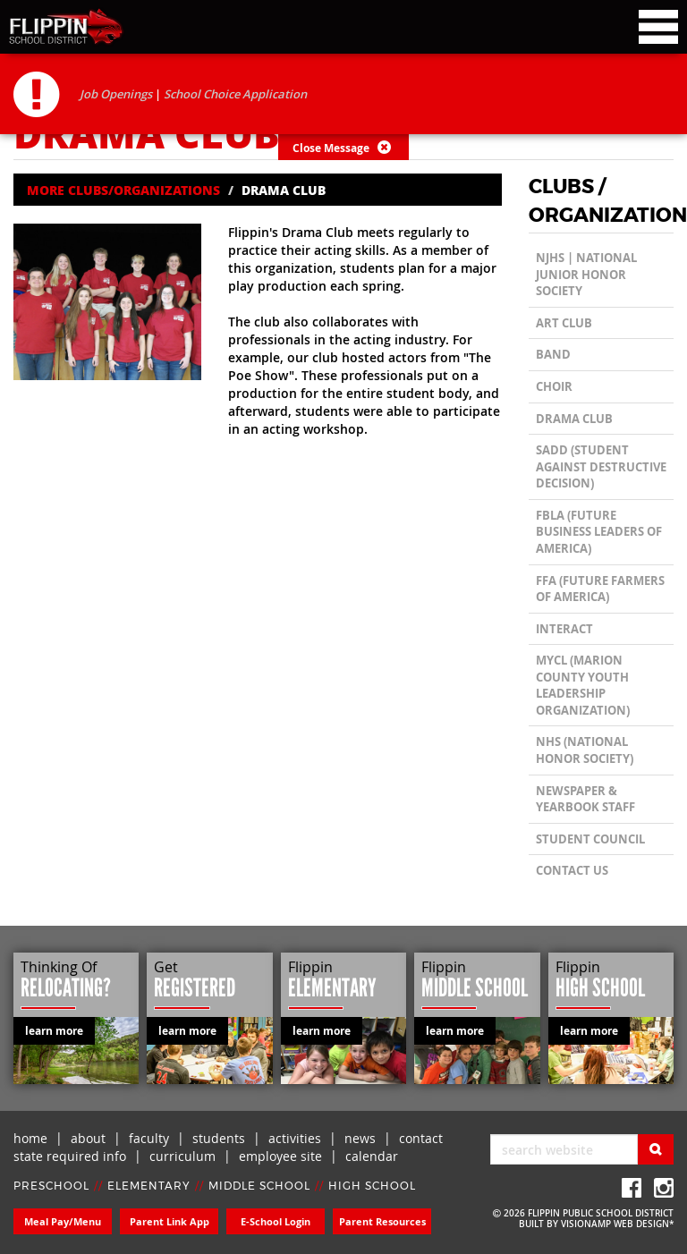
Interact (564, 629)
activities (294, 1138)
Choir (554, 386)
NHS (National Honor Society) (584, 750)
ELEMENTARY (149, 1186)
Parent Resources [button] (382, 1221)
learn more (54, 1030)
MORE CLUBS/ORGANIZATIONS (123, 190)
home (30, 1138)
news (360, 1138)
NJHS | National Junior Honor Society (586, 274)
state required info (69, 1156)
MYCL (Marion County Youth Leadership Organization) (583, 685)
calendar (371, 1156)
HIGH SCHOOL (372, 1186)
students (218, 1138)
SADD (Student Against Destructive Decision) (601, 466)
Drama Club (574, 419)
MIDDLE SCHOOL (259, 1186)
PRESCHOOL (51, 1186)
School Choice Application (235, 94)
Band (553, 354)
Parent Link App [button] (169, 1221)
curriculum (182, 1156)
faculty (149, 1138)
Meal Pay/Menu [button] (62, 1221)
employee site (280, 1156)
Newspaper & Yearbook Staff (585, 799)
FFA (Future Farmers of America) (600, 589)
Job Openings (116, 94)
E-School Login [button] (275, 1221)
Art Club (564, 323)
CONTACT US (572, 870)
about (88, 1138)
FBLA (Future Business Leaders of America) (599, 531)
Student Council (590, 839)
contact (421, 1138)
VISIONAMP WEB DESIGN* (617, 1224)
